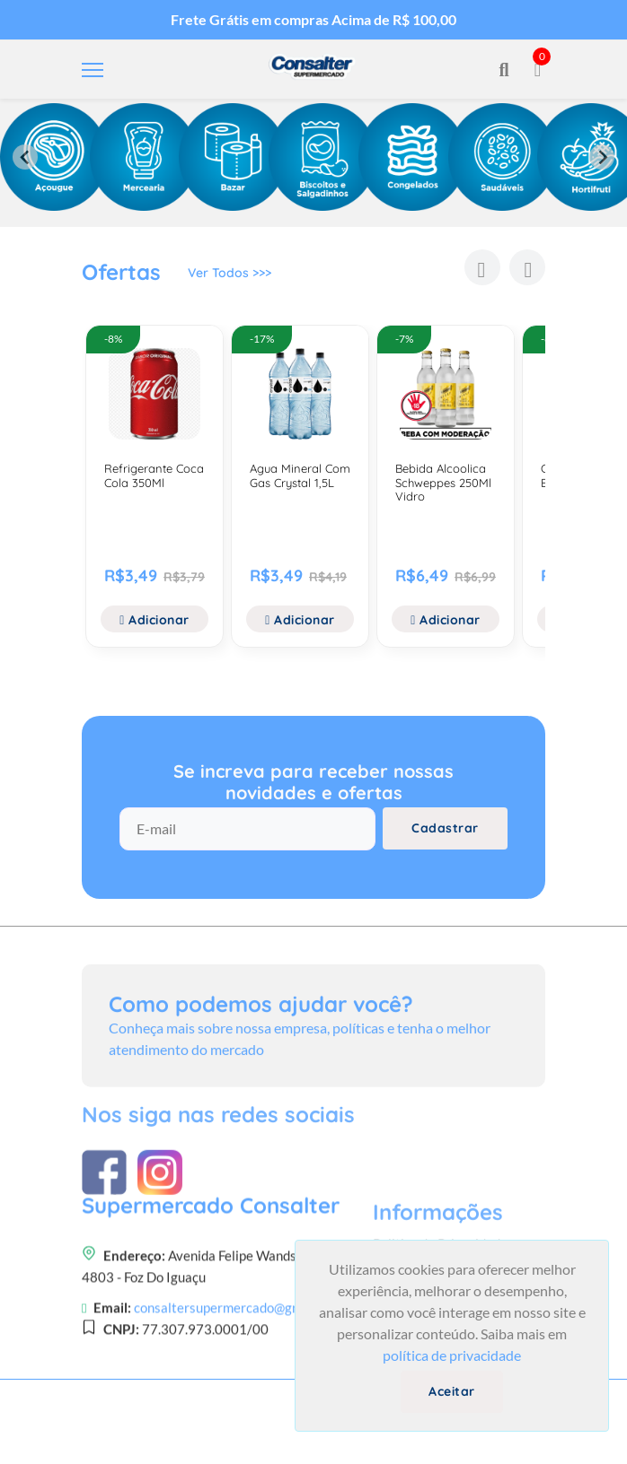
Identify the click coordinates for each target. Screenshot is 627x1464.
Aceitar (451, 1391)
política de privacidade (452, 1355)
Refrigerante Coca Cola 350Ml (154, 475)
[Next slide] (601, 157)
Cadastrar (445, 836)
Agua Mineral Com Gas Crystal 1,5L (300, 475)
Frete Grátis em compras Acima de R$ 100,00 (313, 19)
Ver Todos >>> (229, 275)
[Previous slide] (25, 157)
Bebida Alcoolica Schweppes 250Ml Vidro (443, 482)
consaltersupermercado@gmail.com (239, 1382)
